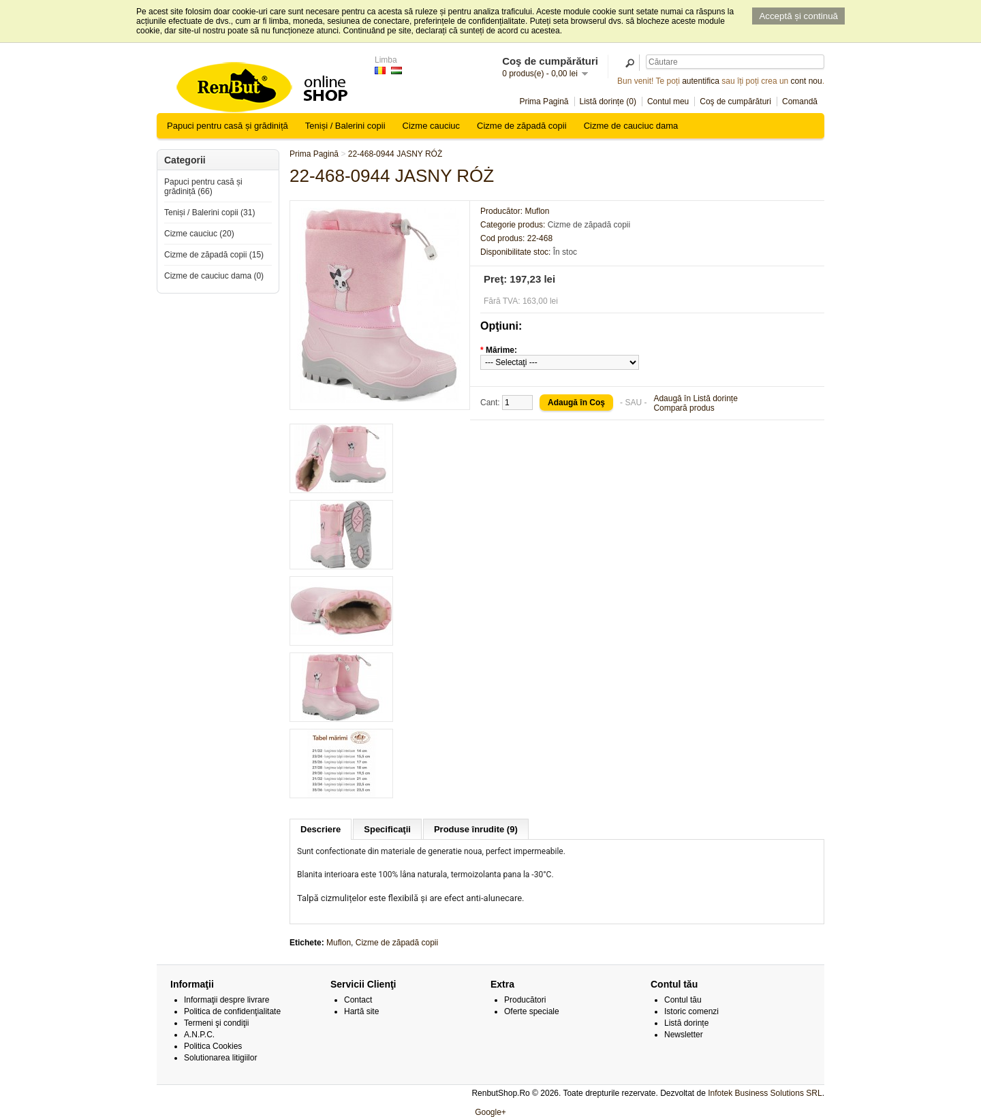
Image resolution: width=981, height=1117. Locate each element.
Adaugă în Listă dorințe (695, 398)
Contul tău (683, 1000)
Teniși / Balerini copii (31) (209, 212)
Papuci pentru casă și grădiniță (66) (203, 186)
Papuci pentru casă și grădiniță (227, 126)
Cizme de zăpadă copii (522, 126)
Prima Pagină (543, 101)
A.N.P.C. (199, 1034)
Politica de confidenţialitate (232, 1011)
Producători (525, 1000)
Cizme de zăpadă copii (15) (214, 254)
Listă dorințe (686, 1023)
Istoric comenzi (691, 1011)
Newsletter (683, 1034)
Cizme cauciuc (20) (199, 233)
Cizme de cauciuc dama (631, 126)
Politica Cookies (213, 1046)
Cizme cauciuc (432, 126)
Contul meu (668, 101)
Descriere (320, 829)
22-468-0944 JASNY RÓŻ (395, 154)
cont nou (806, 81)
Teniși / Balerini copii (345, 126)
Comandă (800, 101)
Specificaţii (387, 829)
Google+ (490, 1112)
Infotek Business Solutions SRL (765, 1093)
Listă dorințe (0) (608, 101)
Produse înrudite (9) (476, 829)
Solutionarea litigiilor (220, 1058)
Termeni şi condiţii (216, 1023)
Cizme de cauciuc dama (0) (214, 276)
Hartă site (361, 1011)
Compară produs (683, 408)
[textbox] (735, 61)
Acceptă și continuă (798, 16)
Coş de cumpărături (735, 101)
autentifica (700, 81)
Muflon (338, 942)
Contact (358, 1000)
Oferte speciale (531, 1011)
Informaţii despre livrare (226, 1000)
